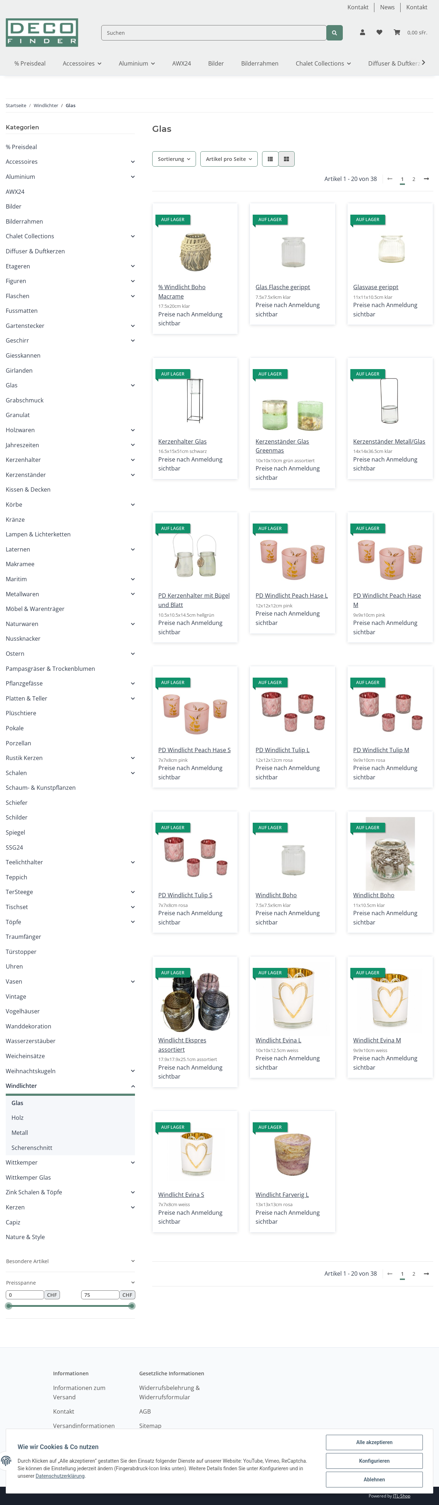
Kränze (15, 520)
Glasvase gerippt (375, 287)
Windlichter (21, 1086)
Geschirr (17, 340)
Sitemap (150, 1426)
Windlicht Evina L (278, 1040)
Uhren (14, 966)
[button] (362, 32)
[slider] (8, 1306)
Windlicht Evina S (181, 1195)
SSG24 (14, 847)
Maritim (16, 579)
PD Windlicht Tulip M (381, 750)
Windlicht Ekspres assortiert (182, 1045)
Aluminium (20, 177)
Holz (17, 1118)
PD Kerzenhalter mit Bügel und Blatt (194, 600)
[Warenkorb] (410, 32)
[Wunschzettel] (379, 32)
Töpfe (13, 922)
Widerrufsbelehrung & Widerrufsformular (169, 1392)
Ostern (15, 654)
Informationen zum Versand (79, 1392)
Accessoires (22, 162)
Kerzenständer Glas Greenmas (282, 446)
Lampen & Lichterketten (38, 534)
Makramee (20, 564)
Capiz (13, 1222)
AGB (145, 1411)
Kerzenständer (26, 475)
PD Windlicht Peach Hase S (194, 750)
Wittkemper (22, 1162)
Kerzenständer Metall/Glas (389, 441)
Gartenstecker (25, 326)
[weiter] (426, 178)
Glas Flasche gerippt (283, 287)
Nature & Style (25, 1237)
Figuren (16, 281)
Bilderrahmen (24, 221)
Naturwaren (22, 624)
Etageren (18, 266)
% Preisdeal (21, 147)
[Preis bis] (100, 1295)
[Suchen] (214, 32)
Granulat (18, 415)
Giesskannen (23, 355)
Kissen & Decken (28, 489)
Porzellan (18, 743)
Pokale (15, 728)
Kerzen (15, 1207)
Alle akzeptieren (374, 1442)
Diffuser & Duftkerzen (35, 251)
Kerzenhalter (23, 460)
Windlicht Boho (276, 895)
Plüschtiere (21, 713)
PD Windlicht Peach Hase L (292, 595)
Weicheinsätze (25, 1056)
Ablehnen (374, 1479)
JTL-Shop (401, 1496)
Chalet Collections (30, 236)
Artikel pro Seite (226, 159)
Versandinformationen (84, 1426)
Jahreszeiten (22, 445)
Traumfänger (23, 937)
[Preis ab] (25, 1295)
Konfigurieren (374, 1461)
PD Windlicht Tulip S (185, 895)
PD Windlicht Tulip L (282, 750)
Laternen (18, 549)
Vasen (14, 981)
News (387, 7)
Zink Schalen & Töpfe (34, 1192)
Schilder (17, 817)
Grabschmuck (24, 400)
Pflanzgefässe (24, 683)
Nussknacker (23, 638)
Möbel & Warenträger (35, 609)
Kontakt (358, 7)
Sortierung (171, 159)
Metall (19, 1133)
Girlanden (19, 370)
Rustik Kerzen (24, 758)
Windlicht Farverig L (282, 1195)
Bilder (14, 206)
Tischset (17, 907)
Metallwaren (22, 594)
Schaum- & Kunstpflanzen (41, 788)
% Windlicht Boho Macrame (182, 291)
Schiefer (17, 803)
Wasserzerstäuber (31, 1041)
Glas (12, 385)
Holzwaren (20, 430)
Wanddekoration (28, 1026)
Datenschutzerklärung (60, 1476)
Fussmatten (22, 311)
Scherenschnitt (31, 1148)
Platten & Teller (26, 698)
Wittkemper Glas (28, 1177)
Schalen (16, 773)
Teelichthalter (24, 862)
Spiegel (15, 832)
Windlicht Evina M (377, 1040)
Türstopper (21, 952)
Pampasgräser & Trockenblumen (50, 669)
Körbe (14, 504)
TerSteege (19, 892)
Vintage (16, 996)
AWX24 (15, 192)
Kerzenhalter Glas (182, 441)
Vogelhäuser (23, 1011)
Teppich (16, 877)
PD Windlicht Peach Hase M (387, 600)
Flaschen (17, 296)
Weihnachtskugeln (31, 1071)
